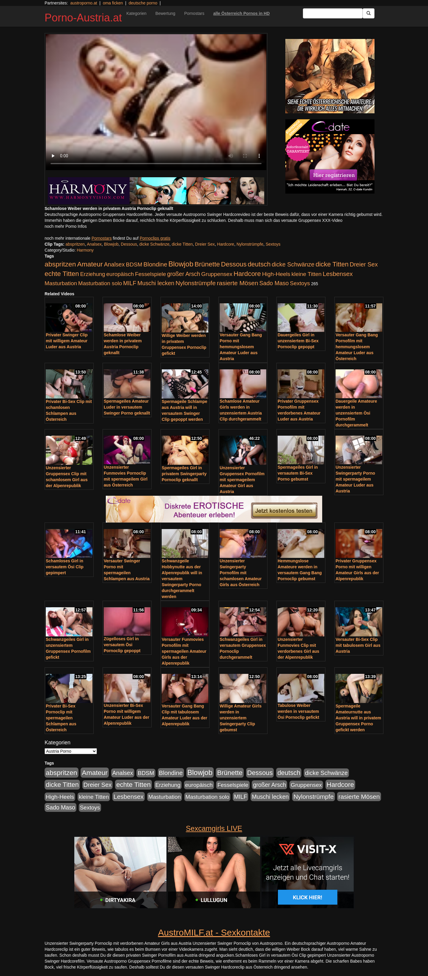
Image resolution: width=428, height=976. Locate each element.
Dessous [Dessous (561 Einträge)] (234, 264)
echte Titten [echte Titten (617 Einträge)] (62, 273)
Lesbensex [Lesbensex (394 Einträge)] (338, 273)
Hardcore (225, 244)
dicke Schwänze (154, 244)
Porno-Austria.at (83, 18)
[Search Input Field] (333, 13)
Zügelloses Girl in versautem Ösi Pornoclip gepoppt (122, 644)
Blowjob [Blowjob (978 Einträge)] (181, 264)
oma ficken (113, 3)
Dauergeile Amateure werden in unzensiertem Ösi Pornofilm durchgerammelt (356, 413)
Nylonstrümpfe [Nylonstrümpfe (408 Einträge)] (195, 283)
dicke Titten (182, 244)
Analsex (94, 244)
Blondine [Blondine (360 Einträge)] (155, 264)
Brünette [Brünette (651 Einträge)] (207, 264)
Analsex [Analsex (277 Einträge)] (114, 264)
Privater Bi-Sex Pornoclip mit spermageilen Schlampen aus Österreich (61, 718)
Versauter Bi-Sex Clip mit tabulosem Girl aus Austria (358, 645)
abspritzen (75, 244)
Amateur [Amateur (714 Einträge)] (90, 264)
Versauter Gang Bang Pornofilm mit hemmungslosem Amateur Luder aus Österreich (357, 346)
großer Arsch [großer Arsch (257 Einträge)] (183, 274)
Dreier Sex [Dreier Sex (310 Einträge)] (364, 264)
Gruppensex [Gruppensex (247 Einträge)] (216, 274)
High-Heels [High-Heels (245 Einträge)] (276, 274)
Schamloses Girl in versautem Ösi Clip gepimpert (65, 566)
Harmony (85, 250)
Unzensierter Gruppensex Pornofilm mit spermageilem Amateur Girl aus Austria (242, 479)
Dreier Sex (205, 244)
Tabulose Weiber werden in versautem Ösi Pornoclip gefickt (298, 711)
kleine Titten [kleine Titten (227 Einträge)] (307, 274)
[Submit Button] (368, 13)
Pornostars (194, 13)
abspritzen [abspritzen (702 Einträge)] (60, 264)
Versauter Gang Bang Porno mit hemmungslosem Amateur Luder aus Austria (241, 346)
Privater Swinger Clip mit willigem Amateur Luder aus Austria (67, 340)
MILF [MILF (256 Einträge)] (129, 283)
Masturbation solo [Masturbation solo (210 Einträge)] (100, 283)
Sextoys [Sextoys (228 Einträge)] (300, 283)
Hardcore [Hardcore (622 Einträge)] (247, 273)
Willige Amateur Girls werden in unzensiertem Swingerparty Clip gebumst (241, 718)
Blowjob (111, 244)
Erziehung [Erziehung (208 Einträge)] (92, 274)
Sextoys (273, 244)
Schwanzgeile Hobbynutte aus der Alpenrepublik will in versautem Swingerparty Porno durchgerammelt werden (182, 578)
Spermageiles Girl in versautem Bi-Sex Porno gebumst (298, 473)
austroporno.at (83, 3)
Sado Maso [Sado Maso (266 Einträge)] (274, 283)
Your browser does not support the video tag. (156, 102)
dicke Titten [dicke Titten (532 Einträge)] (332, 264)
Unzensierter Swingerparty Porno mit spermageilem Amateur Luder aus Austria (355, 479)
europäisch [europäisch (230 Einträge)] (120, 274)
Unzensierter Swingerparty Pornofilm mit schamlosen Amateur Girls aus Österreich (241, 572)
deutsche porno (143, 3)
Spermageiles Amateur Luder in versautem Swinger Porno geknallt (127, 407)
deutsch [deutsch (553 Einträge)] (259, 264)
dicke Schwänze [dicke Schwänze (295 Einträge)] (293, 264)
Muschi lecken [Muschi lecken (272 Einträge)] (155, 283)
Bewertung (165, 13)
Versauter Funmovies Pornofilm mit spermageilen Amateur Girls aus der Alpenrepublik (184, 651)
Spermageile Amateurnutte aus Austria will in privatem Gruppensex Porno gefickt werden (358, 718)
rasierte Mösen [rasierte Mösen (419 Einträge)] (237, 283)
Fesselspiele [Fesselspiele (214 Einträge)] (150, 274)
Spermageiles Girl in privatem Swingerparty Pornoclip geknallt (184, 473)
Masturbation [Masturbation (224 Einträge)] (61, 283)
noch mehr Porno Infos (66, 226)
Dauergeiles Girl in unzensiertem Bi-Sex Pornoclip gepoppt (298, 340)
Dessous (129, 244)
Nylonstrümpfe (250, 244)
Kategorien (136, 13)
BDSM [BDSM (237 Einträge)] (134, 264)
